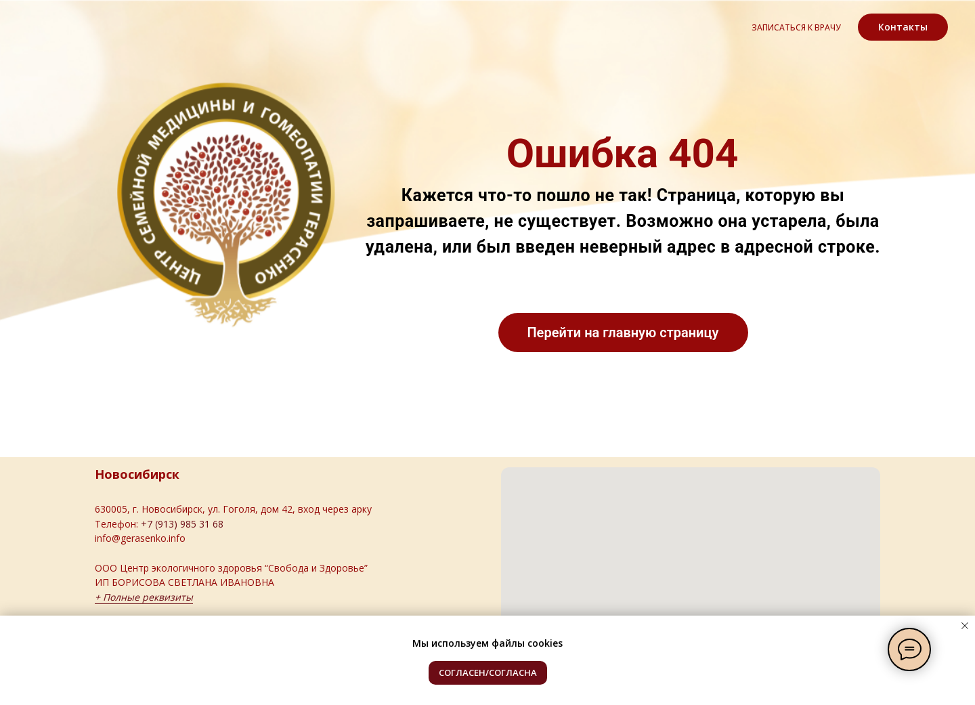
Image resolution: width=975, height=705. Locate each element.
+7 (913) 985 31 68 (182, 523)
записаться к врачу (796, 27)
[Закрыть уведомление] (965, 626)
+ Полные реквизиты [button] (144, 597)
